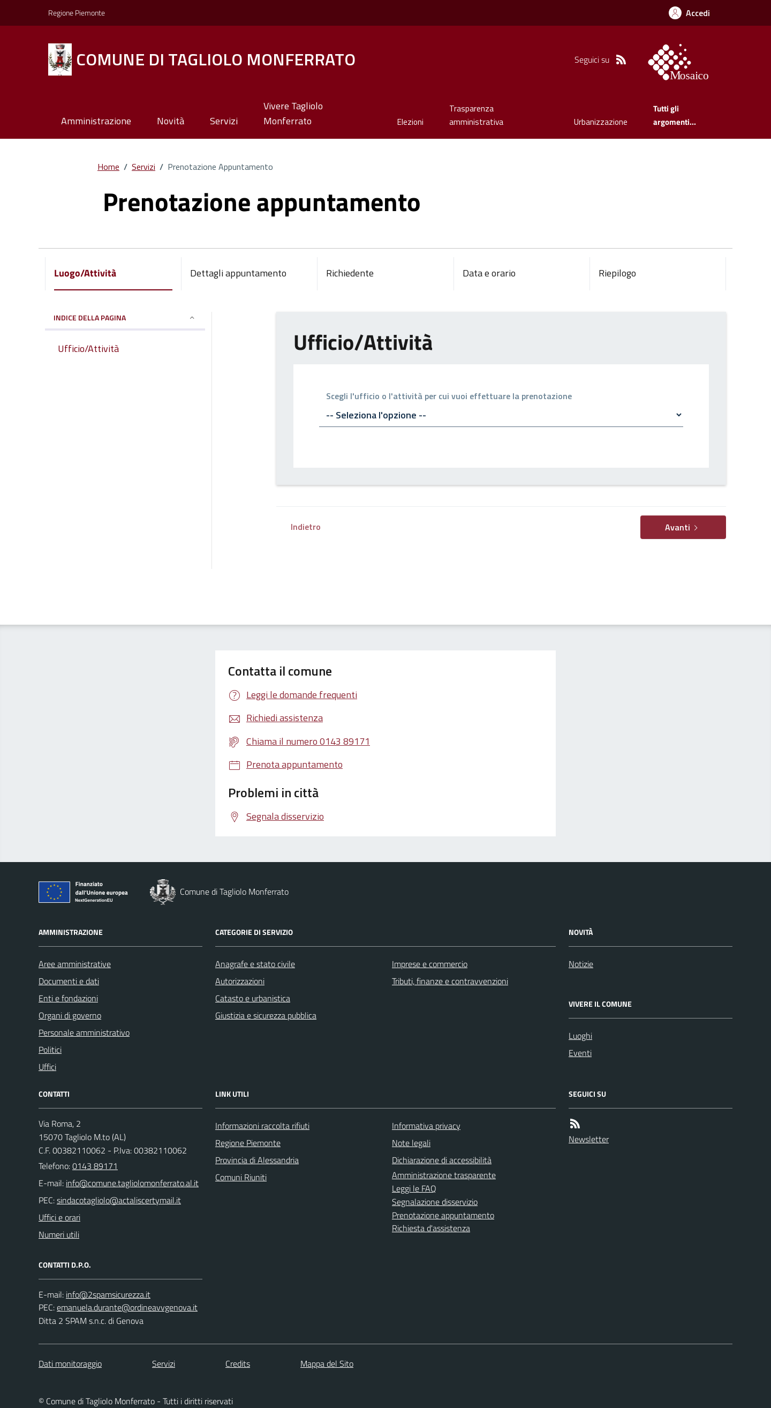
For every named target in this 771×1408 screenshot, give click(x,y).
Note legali (411, 1142)
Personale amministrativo (84, 1032)
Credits (237, 1363)
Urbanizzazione (601, 122)
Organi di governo (70, 1015)
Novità (170, 121)
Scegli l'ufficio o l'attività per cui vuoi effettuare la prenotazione (449, 396)
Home (108, 166)
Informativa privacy (426, 1125)
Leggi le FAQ (414, 1188)
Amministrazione (96, 121)
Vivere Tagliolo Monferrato (293, 113)
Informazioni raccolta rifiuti (262, 1125)
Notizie (581, 963)
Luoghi (580, 1035)
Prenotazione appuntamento (443, 1215)
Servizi (224, 121)
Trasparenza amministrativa (476, 115)
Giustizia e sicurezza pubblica (265, 1015)
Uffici (47, 1066)
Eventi (580, 1052)
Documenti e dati (69, 981)
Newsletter (589, 1139)
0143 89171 (95, 1165)
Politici (50, 1049)
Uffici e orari (59, 1217)
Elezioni (410, 122)
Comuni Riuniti (241, 1177)
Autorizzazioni (239, 981)
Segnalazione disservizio (435, 1201)
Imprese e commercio (429, 963)
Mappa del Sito (326, 1363)
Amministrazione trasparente (444, 1175)
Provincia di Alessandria (257, 1160)
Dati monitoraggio (70, 1363)
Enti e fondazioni (68, 998)
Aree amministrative (75, 963)
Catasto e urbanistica (252, 998)
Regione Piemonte (76, 12)
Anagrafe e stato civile (255, 963)
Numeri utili (59, 1234)
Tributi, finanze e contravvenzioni (450, 981)
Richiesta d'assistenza (431, 1228)
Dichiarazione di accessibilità (442, 1160)
